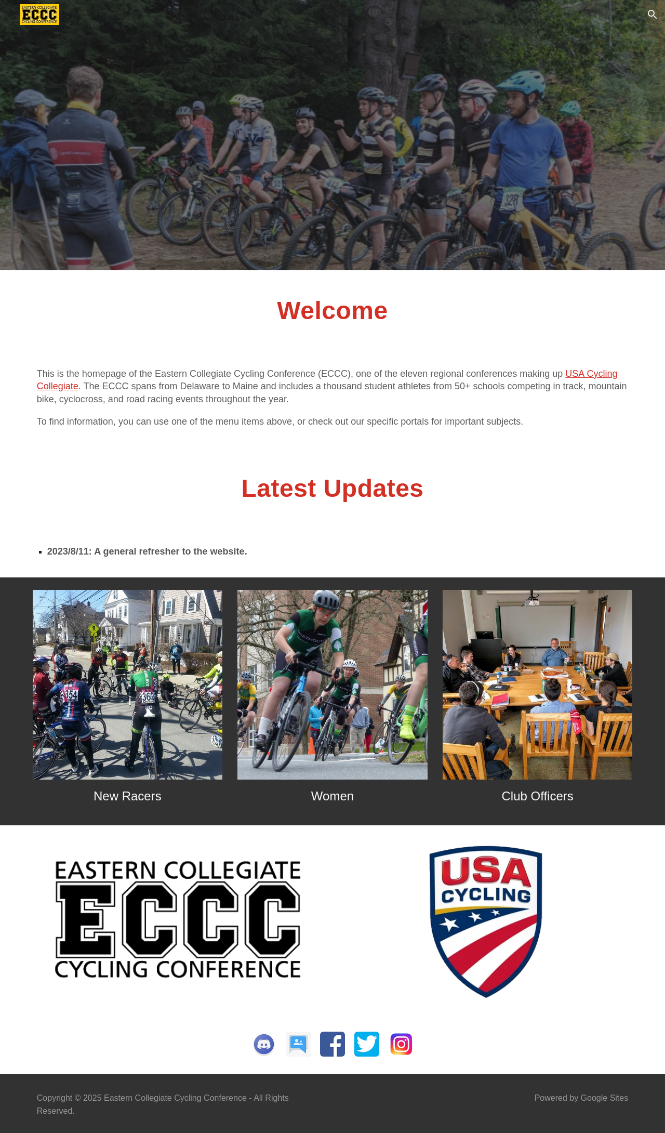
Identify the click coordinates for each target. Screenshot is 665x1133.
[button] (652, 14)
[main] (332, 321)
